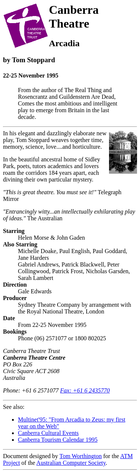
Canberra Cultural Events (48, 433)
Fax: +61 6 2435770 (85, 390)
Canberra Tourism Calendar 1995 (57, 439)
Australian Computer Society (71, 463)
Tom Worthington (80, 456)
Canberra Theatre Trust (31, 351)
